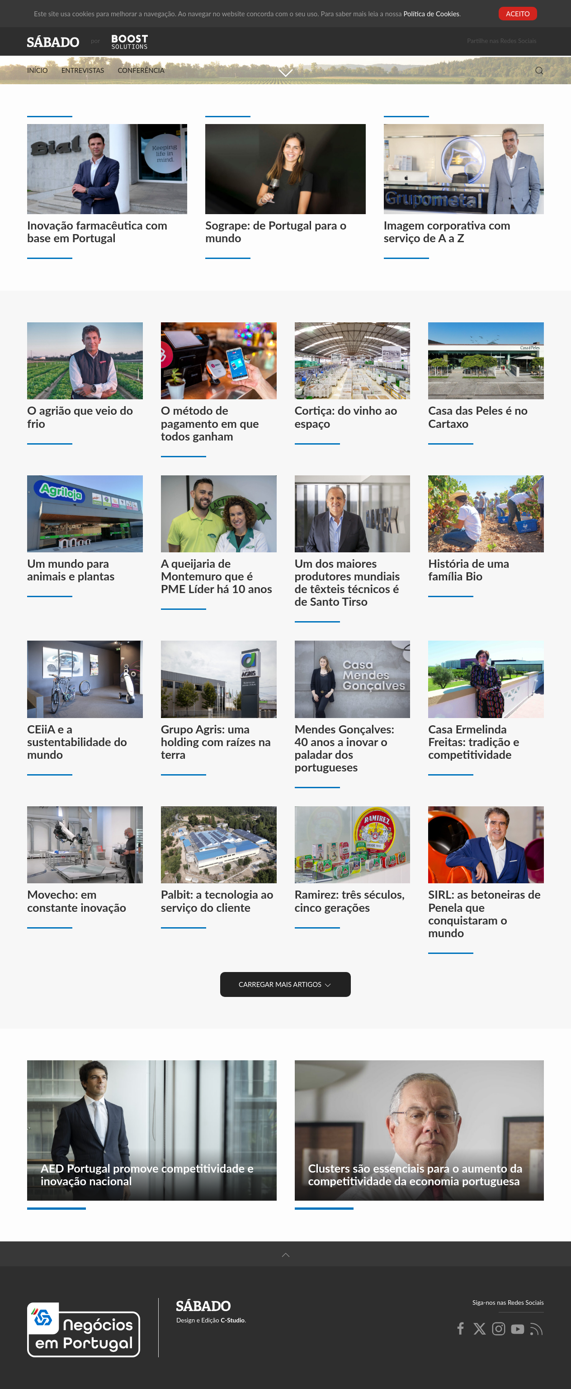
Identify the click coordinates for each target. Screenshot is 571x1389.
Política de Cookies (431, 14)
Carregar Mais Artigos (285, 985)
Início (37, 70)
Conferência (141, 70)
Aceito (518, 14)
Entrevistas (82, 70)
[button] (539, 70)
